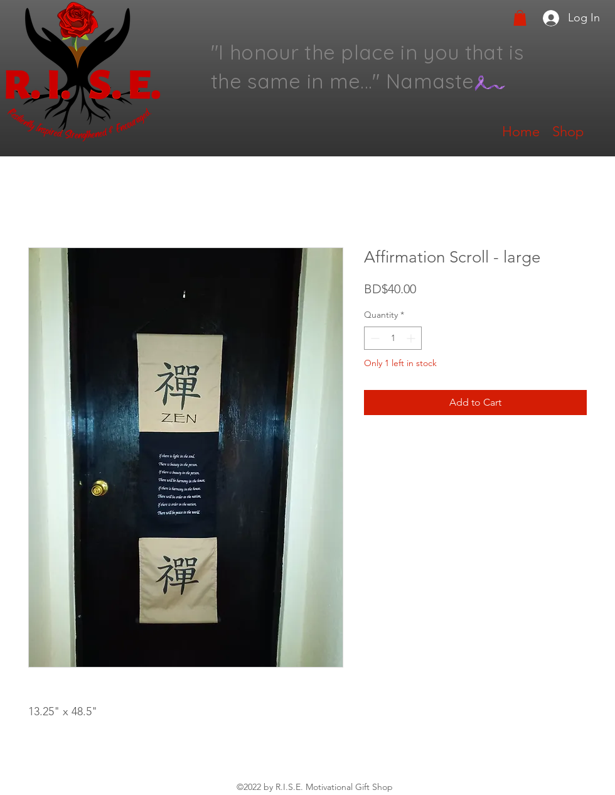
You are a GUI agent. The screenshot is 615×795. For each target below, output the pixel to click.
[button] (520, 18)
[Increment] (412, 338)
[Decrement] (374, 338)
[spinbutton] (393, 338)
